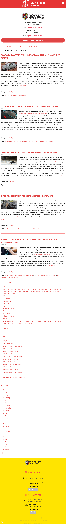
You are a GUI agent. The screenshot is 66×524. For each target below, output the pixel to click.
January (7, 449)
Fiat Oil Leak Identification (29, 185)
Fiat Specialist (14, 277)
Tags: (3, 337)
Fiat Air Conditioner (10, 275)
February (7, 398)
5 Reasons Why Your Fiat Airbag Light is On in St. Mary (29, 106)
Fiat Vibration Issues (10, 228)
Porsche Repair (7, 311)
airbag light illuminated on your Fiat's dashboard (33, 113)
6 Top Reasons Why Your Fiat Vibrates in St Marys (27, 196)
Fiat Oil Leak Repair (17, 185)
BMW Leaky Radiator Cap (10, 359)
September (8, 408)
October (7, 405)
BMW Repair (6, 296)
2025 (4, 400)
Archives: (5, 386)
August (7, 410)
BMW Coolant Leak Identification (12, 346)
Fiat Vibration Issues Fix (37, 228)
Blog (16, 47)
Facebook (29, 489)
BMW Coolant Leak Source (11, 349)
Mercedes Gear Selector (10, 369)
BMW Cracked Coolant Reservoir (12, 356)
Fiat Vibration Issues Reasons (23, 228)
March (6, 395)
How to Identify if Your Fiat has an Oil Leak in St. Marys (30, 152)
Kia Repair (6, 328)
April (6, 392)
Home (3, 47)
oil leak (56, 162)
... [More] (3, 332)
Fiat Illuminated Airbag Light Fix (47, 141)
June (6, 439)
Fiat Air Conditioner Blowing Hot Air (24, 275)
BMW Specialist (7, 367)
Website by (37, 523)
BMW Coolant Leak (8, 343)
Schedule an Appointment (33, 40)
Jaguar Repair (7, 306)
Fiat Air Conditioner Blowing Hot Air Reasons (45, 275)
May (6, 416)
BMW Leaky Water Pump (10, 362)
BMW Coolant (7, 341)
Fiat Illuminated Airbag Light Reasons (29, 141)
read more (23, 85)
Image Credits (27, 523)
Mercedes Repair (8, 301)
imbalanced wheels (6, 217)
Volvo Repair (6, 319)
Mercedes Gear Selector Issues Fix (13, 375)
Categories (24, 47)
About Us (9, 47)
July (6, 413)
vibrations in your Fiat (33, 201)
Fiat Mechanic (8, 95)
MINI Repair (6, 313)
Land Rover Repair (8, 308)
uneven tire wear (17, 217)
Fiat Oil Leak (8, 185)
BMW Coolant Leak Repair (10, 351)
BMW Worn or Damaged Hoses (12, 364)
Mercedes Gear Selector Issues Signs (14, 377)
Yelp (36, 489)
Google (33, 489)
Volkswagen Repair (8, 316)
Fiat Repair (33, 47)
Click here (33, 5)
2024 (4, 423)
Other (4, 287)
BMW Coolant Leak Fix (9, 354)
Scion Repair (6, 326)
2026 (4, 390)
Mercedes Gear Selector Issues (12, 372)
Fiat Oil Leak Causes (41, 185)
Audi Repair (6, 298)
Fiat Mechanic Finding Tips (19, 95)
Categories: (6, 283)
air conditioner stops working (42, 254)
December (8, 403)
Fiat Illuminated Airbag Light (12, 141)
